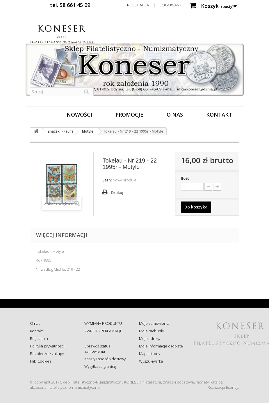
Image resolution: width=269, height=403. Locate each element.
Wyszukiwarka (151, 361)
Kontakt (219, 114)
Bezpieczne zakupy (47, 353)
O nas (175, 114)
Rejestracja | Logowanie (154, 5)
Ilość (185, 178)
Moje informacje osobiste (161, 346)
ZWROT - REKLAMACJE (103, 331)
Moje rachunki (151, 331)
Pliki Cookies (40, 361)
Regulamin (39, 338)
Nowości (79, 114)
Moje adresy (149, 338)
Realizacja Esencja (223, 387)
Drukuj (117, 192)
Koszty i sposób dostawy (105, 358)
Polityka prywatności (47, 346)
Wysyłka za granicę (100, 366)
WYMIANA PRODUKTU (103, 323)
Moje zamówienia (154, 323)
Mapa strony (149, 353)
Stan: (107, 180)
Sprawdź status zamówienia (97, 348)
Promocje (129, 114)
